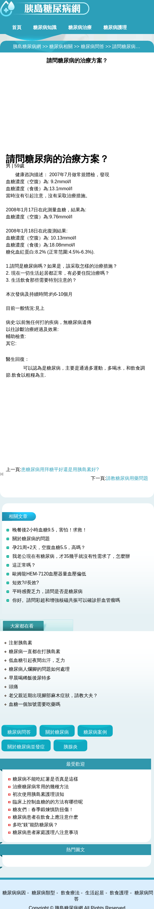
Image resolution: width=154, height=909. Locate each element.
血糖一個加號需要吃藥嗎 (34, 704)
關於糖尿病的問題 (31, 538)
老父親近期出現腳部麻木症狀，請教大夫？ (53, 695)
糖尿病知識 (45, 27)
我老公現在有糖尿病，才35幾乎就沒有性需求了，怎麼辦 (71, 556)
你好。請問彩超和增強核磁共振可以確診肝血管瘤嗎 (66, 600)
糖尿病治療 (80, 27)
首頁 (16, 27)
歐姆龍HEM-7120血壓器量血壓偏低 (49, 573)
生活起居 (94, 892)
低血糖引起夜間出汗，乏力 (37, 660)
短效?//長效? (25, 582)
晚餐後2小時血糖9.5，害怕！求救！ (49, 529)
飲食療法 (70, 892)
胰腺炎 (71, 746)
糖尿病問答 (92, 46)
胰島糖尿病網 (27, 46)
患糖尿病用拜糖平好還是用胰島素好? (60, 469)
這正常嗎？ (24, 565)
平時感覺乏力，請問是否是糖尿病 (47, 591)
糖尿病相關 (61, 46)
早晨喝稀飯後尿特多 (30, 677)
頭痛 (13, 686)
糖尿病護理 (115, 27)
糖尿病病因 (14, 892)
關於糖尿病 (57, 732)
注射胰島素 (20, 642)
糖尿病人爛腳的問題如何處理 (39, 669)
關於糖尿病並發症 (26, 746)
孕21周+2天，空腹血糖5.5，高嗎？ (48, 547)
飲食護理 (119, 892)
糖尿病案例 (95, 732)
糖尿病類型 (43, 892)
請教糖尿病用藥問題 (127, 478)
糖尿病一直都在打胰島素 (34, 651)
